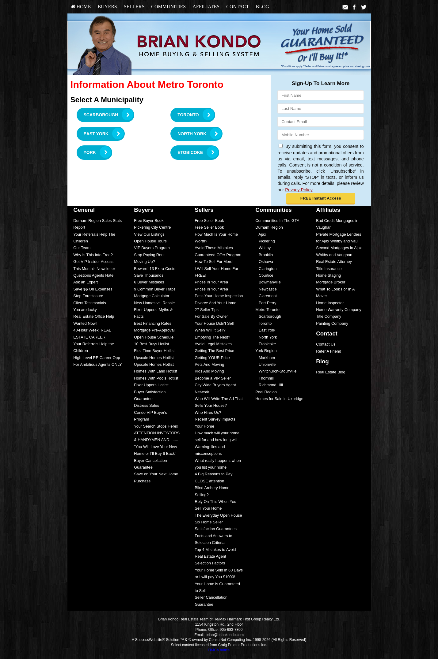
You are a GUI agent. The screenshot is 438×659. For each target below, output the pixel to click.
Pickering (265, 241)
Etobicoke (265, 344)
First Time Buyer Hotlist (154, 350)
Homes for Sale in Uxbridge (279, 398)
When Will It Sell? (210, 330)
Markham (265, 357)
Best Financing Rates (152, 323)
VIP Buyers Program (151, 247)
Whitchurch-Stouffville (275, 371)
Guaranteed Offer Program (218, 255)
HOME (81, 6)
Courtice (264, 275)
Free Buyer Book (148, 220)
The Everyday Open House (218, 515)
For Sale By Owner (211, 316)
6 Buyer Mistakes (149, 282)
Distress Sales (146, 405)
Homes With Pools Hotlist (156, 378)
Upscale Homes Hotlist (153, 357)
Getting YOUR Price (212, 357)
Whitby (263, 247)
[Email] (320, 122)
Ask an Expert (85, 282)
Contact (237, 6)
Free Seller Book (209, 220)
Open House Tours (150, 241)
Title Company (328, 316)
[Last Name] (320, 108)
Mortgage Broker (330, 282)
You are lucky (85, 309)
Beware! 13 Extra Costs (154, 268)
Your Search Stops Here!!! (156, 426)
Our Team (81, 247)
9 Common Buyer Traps (154, 289)
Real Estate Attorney (334, 261)
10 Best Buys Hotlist (151, 344)
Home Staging (328, 275)
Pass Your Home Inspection (219, 296)
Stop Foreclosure (88, 296)
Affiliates (205, 6)
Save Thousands (148, 275)
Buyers (107, 6)
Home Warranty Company (338, 309)
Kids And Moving (209, 371)
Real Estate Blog (330, 372)
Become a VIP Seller (213, 378)
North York (266, 337)
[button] (320, 198)
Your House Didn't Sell (214, 323)
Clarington (265, 268)
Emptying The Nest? (212, 337)
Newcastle (266, 289)
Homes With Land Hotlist (155, 371)
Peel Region (266, 392)
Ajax (260, 234)
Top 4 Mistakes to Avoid (215, 549)
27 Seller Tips (207, 309)
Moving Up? (144, 261)
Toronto (263, 323)
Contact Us (325, 344)
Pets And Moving (209, 364)
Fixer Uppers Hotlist (151, 385)
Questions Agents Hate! (93, 275)
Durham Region (269, 227)
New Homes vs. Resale (154, 303)
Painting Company (332, 323)
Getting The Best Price (214, 350)
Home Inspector (330, 303)
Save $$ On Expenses (92, 289)
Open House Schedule (153, 337)
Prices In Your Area (211, 282)
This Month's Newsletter (94, 268)
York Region (265, 350)
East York (265, 330)
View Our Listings (149, 234)
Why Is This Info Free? (93, 255)
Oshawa (264, 261)
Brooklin (264, 255)
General (84, 210)
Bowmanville (268, 282)
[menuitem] (80, 6)
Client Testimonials (89, 303)
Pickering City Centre (152, 227)
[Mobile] (320, 135)
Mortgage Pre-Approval (154, 330)
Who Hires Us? (208, 412)
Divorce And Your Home (215, 303)
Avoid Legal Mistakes (213, 344)
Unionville (265, 364)
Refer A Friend (328, 351)
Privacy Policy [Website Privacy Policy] (299, 189)
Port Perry (265, 303)
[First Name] (320, 95)
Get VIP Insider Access (93, 261)
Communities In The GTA (277, 220)
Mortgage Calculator (151, 296)
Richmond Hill (269, 385)
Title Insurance (328, 268)
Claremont (266, 296)
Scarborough (268, 316)
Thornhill (264, 378)
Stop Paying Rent (149, 255)
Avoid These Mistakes (214, 247)
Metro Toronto (267, 309)
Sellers (134, 6)
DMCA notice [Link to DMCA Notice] (219, 650)
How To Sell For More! (214, 261)
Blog (262, 6)
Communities (168, 6)
